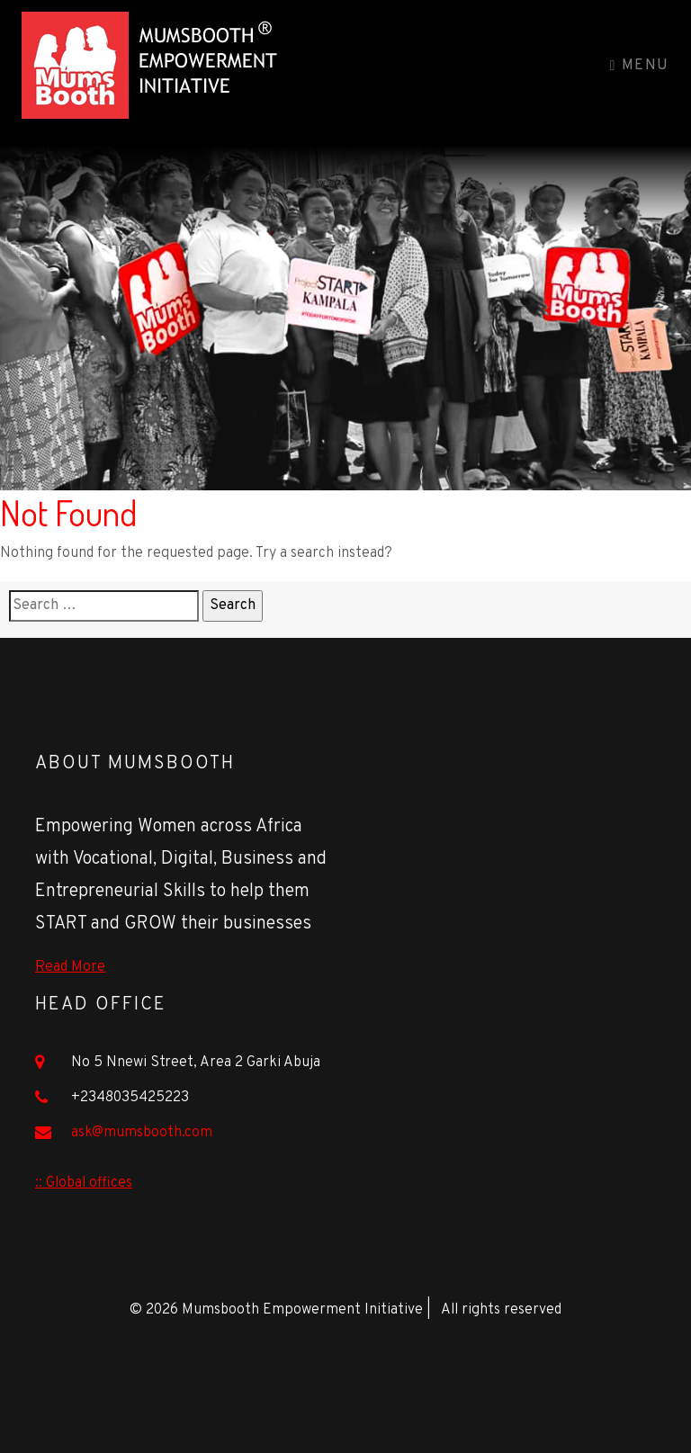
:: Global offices (83, 1183)
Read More (70, 967)
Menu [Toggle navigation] (639, 66)
